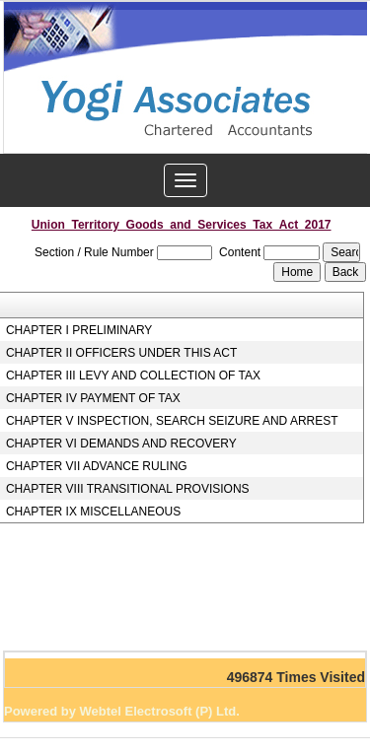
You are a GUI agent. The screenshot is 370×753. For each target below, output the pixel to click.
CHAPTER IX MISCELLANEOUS (93, 511)
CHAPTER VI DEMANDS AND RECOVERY (121, 443)
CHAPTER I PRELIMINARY (79, 330)
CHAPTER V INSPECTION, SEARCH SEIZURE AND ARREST (172, 421)
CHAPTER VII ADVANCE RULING (96, 466)
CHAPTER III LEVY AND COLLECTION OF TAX (133, 375)
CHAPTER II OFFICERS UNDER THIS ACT (121, 353)
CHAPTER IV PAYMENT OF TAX (93, 398)
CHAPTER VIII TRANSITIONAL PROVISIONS (128, 489)
